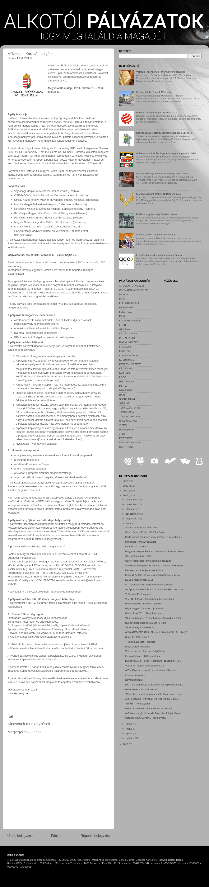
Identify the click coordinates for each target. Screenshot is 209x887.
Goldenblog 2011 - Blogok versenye (144, 613)
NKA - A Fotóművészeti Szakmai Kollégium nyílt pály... (154, 684)
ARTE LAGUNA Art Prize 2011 (141, 527)
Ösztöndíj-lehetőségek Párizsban (154, 92)
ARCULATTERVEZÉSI (131, 285)
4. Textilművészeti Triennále (140, 641)
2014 (126, 481)
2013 (126, 485)
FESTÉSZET (126, 307)
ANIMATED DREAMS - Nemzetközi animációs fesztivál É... (157, 632)
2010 (126, 744)
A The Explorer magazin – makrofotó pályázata (150, 670)
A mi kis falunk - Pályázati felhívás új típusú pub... (152, 698)
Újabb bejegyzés (20, 836)
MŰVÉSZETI (126, 390)
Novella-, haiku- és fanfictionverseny (156, 234)
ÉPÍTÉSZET (126, 438)
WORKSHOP (126, 429)
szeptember (132, 513)
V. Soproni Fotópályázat (138, 594)
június (129, 723)
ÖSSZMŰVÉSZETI (129, 442)
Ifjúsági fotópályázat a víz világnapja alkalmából (162, 173)
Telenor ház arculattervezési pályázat (145, 651)
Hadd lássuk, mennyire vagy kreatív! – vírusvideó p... (153, 536)
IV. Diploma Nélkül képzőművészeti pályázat (149, 584)
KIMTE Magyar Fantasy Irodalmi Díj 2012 (158, 193)
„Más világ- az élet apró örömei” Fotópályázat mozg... (154, 694)
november (131, 504)
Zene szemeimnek (135, 675)
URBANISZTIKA (128, 420)
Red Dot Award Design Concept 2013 (156, 112)
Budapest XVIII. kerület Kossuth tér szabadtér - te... (153, 660)
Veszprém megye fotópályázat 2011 (144, 665)
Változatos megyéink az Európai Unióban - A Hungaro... (155, 565)
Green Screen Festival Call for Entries (145, 532)
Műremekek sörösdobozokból (141, 689)
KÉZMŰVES (126, 368)
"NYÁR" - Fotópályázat (137, 703)
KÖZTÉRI (124, 372)
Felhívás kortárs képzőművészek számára (159, 255)
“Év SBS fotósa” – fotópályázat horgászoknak (149, 599)
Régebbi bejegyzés (95, 836)
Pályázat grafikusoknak (137, 646)
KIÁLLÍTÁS (125, 351)
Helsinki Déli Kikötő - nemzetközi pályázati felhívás (152, 575)
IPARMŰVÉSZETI (129, 342)
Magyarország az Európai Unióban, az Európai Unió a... (155, 551)
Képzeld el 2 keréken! (137, 637)
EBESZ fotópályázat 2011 (139, 579)
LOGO (122, 377)
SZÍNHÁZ (124, 403)
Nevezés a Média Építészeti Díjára (144, 570)
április (129, 733)
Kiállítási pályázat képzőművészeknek (156, 214)
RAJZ (122, 394)
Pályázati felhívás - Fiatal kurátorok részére (148, 708)
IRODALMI (125, 346)
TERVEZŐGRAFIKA (130, 407)
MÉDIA (123, 385)
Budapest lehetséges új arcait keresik (145, 622)
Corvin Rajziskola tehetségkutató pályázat (148, 560)
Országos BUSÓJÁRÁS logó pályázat (145, 717)
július (129, 523)
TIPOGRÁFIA (126, 412)
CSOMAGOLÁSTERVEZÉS (134, 290)
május (129, 728)
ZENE (122, 434)
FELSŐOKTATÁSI (129, 303)
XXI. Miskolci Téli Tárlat (138, 556)
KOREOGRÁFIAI (128, 355)
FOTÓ (122, 325)
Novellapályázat (134, 679)
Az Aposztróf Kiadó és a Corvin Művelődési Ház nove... (155, 589)
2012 (126, 490)
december (131, 499)
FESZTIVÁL (125, 311)
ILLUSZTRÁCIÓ (128, 333)
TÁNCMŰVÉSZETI (129, 416)
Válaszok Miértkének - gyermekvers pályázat (160, 71)
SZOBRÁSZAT (127, 399)
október (130, 509)
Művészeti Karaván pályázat (140, 541)
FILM (20, 58)
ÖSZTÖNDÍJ (126, 446)
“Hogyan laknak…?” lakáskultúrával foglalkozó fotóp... (154, 618)
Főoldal (56, 836)
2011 (126, 495)
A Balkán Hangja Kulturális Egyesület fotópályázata (153, 713)
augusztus (132, 518)
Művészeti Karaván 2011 (22, 689)
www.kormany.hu (18, 693)
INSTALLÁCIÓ (127, 337)
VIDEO (28, 58)
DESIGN (124, 294)
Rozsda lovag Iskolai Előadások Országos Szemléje (164, 132)
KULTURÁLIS (126, 359)
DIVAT (122, 298)
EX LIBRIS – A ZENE (136, 546)
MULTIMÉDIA (126, 381)
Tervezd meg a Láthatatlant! (140, 627)
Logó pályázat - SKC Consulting (142, 656)
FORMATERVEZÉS (130, 320)
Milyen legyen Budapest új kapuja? (144, 608)
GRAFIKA (124, 329)
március (130, 738)
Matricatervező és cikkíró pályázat (143, 603)
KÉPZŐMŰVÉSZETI (130, 364)
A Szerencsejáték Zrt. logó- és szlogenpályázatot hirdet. (166, 153)
